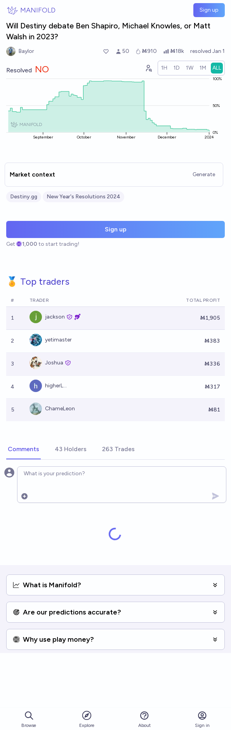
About (144, 719)
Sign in (202, 719)
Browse (28, 719)
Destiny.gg (23, 196)
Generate (204, 174)
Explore (86, 719)
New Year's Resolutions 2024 (83, 196)
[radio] (164, 68)
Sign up (209, 10)
